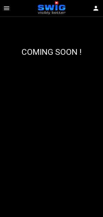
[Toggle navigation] (96, 8)
